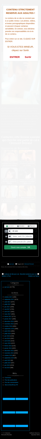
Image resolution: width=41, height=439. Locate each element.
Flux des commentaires (11, 382)
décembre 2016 (9, 321)
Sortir (28, 57)
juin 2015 (7, 365)
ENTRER (15, 57)
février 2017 (7, 316)
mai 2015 (7, 367)
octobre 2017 (8, 297)
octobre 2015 (8, 355)
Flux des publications (11, 380)
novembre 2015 (9, 353)
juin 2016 (7, 336)
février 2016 (7, 346)
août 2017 (7, 302)
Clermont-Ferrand (29, 264)
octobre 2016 (8, 326)
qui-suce (12, 264)
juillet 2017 (7, 304)
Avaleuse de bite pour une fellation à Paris (10, 275)
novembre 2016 (9, 324)
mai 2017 (7, 309)
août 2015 (7, 360)
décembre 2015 (9, 350)
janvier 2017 (8, 319)
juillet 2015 (7, 363)
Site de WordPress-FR (11, 385)
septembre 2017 (9, 299)
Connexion (8, 377)
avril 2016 (7, 341)
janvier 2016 (8, 348)
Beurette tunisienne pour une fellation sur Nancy (29, 275)
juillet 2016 (7, 333)
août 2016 (7, 331)
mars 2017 (7, 314)
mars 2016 (7, 343)
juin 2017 (7, 307)
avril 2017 (7, 311)
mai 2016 (7, 338)
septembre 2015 (9, 358)
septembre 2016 (9, 328)
